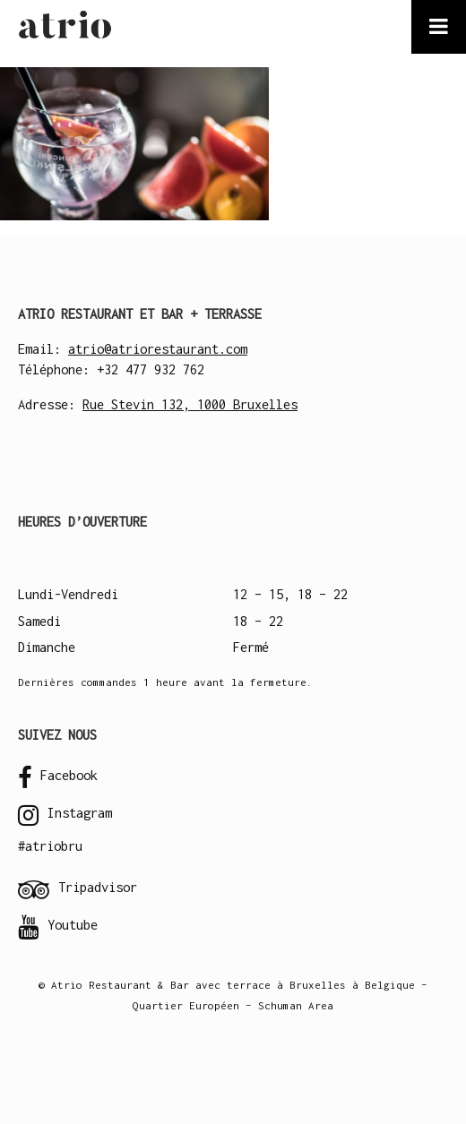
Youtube (58, 927)
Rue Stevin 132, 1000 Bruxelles (190, 404)
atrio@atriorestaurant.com (157, 348)
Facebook (58, 777)
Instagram (65, 815)
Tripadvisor (77, 889)
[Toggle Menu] (438, 27)
